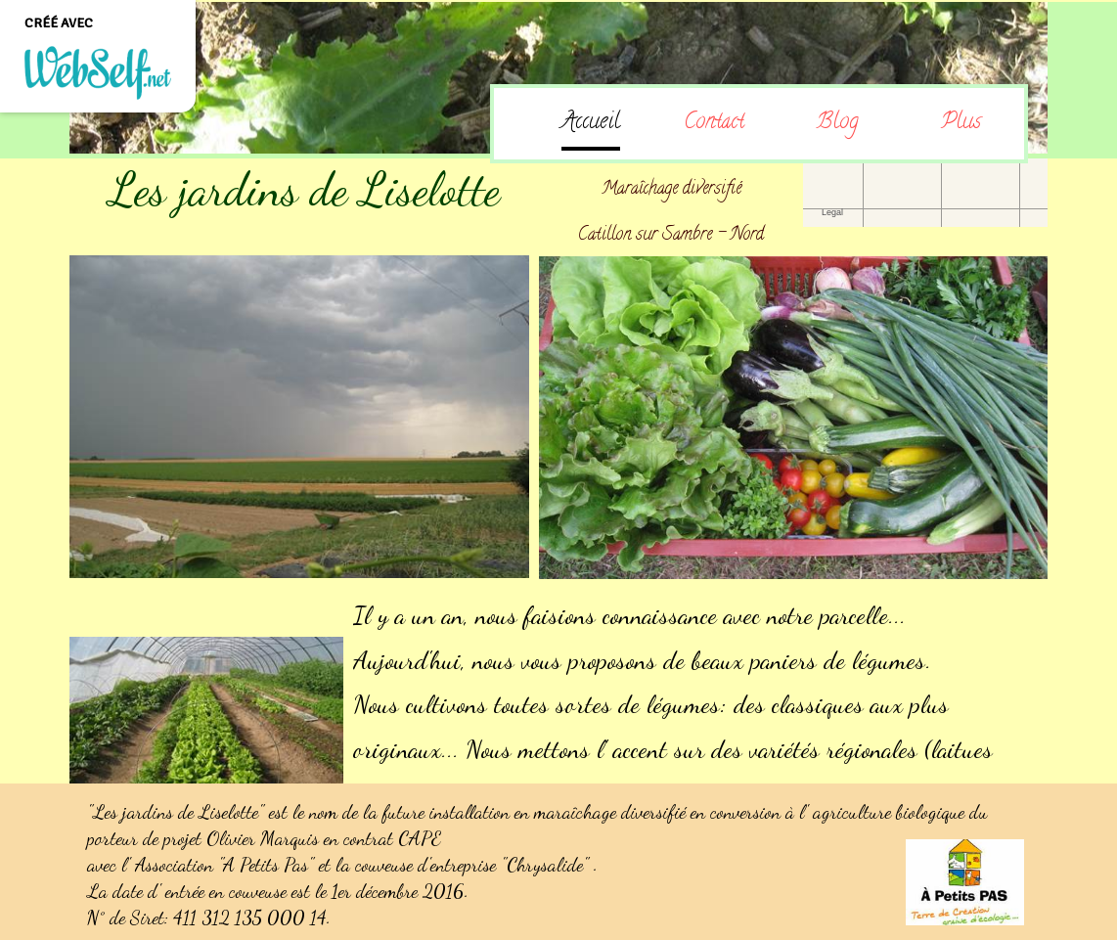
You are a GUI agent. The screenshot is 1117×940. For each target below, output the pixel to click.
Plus (961, 123)
